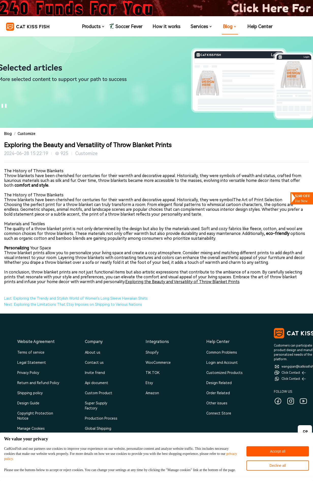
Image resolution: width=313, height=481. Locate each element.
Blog (230, 26)
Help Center (259, 26)
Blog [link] (8, 133)
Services (202, 26)
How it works (166, 26)
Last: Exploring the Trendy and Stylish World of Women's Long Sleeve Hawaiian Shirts (76, 298)
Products (93, 26)
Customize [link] (26, 133)
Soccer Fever (128, 26)
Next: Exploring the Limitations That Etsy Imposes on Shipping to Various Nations (73, 304)
